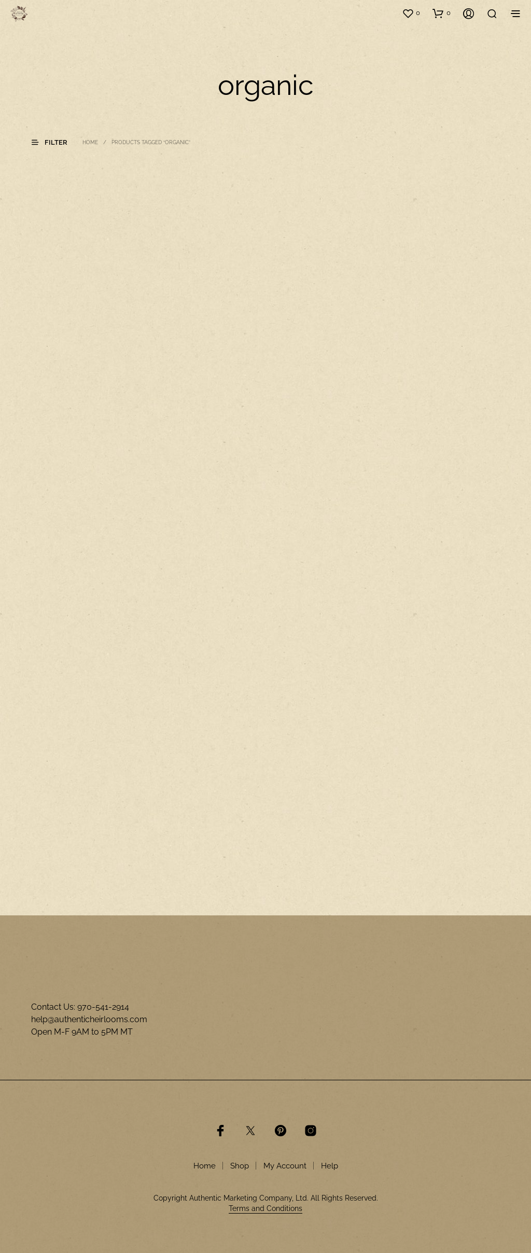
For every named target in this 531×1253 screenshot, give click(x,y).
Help (329, 1166)
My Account (284, 1166)
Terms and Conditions (265, 1209)
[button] (411, 13)
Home (90, 142)
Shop (239, 1166)
